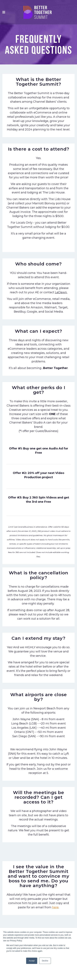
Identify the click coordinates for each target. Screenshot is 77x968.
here (55, 907)
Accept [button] (32, 961)
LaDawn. (61, 292)
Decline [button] (45, 961)
